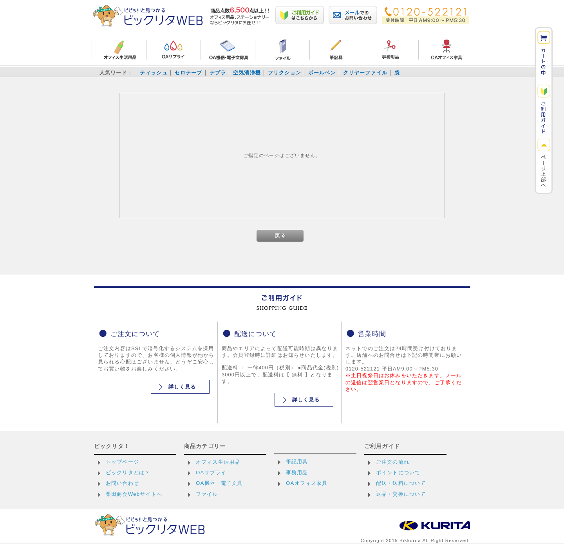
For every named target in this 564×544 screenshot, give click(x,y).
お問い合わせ (122, 483)
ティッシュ (154, 73)
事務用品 (297, 472)
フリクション (284, 73)
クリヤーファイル (365, 73)
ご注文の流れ (392, 462)
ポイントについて (398, 472)
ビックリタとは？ (128, 472)
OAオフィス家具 (307, 483)
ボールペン (322, 73)
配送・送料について (401, 483)
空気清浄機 (247, 73)
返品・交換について (401, 494)
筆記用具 (297, 461)
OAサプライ (211, 472)
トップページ (122, 462)
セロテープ (188, 73)
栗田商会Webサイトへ (134, 494)
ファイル (207, 494)
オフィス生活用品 (218, 462)
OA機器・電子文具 (219, 483)
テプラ (218, 73)
